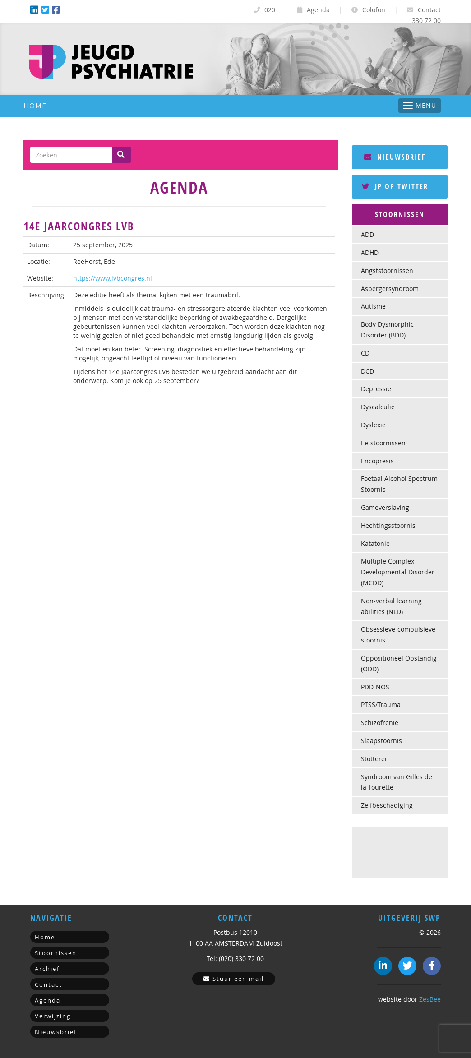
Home (35, 106)
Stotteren (375, 758)
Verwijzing (53, 1016)
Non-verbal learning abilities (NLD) (391, 606)
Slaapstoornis (381, 740)
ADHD (370, 252)
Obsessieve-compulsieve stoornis (398, 634)
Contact (424, 9)
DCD (367, 371)
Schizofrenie (379, 722)
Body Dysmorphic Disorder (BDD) (387, 329)
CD (365, 353)
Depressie (376, 388)
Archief (47, 969)
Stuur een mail (233, 979)
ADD (367, 234)
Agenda (313, 9)
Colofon (368, 9)
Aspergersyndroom (390, 288)
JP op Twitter (395, 186)
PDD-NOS (375, 687)
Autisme (373, 306)
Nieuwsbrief (395, 157)
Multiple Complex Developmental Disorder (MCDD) (397, 572)
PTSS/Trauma (381, 704)
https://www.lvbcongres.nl (112, 278)
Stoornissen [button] (400, 214)
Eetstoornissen (383, 443)
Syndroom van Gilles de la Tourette (396, 782)
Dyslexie (373, 424)
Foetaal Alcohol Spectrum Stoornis (399, 484)
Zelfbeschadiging (387, 805)
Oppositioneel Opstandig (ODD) (399, 663)
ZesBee (430, 999)
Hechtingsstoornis (388, 525)
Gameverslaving (385, 507)
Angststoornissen (387, 270)
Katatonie (375, 543)
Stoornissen (56, 953)
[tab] (400, 215)
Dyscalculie (378, 406)
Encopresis (377, 461)
